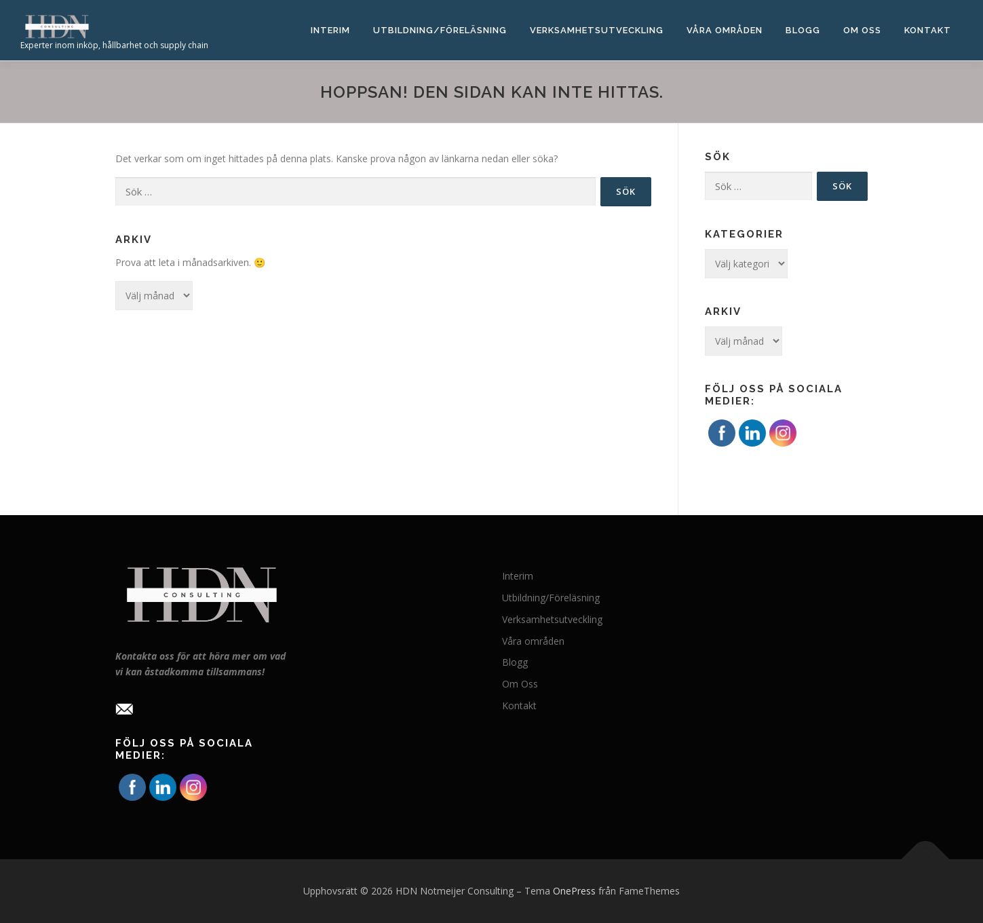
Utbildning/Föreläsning (440, 30)
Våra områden (725, 30)
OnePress (574, 890)
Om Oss (862, 30)
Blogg (803, 30)
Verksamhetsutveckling (596, 30)
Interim (330, 30)
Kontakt (927, 30)
